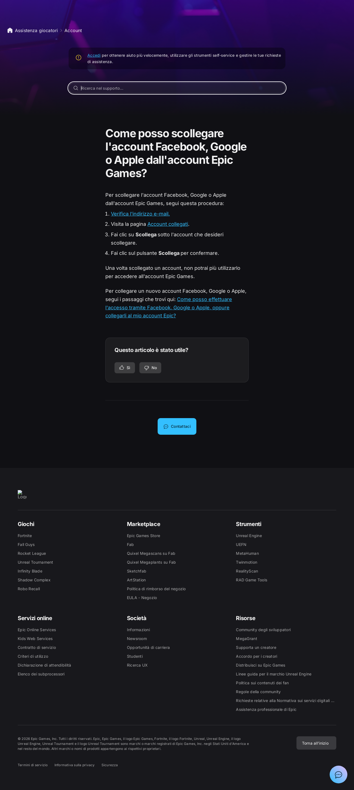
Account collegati (167, 224)
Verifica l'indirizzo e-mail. (140, 214)
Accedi (94, 55)
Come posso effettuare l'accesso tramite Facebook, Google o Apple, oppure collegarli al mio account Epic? (168, 307)
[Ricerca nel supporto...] (177, 88)
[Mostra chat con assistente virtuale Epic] (338, 774)
